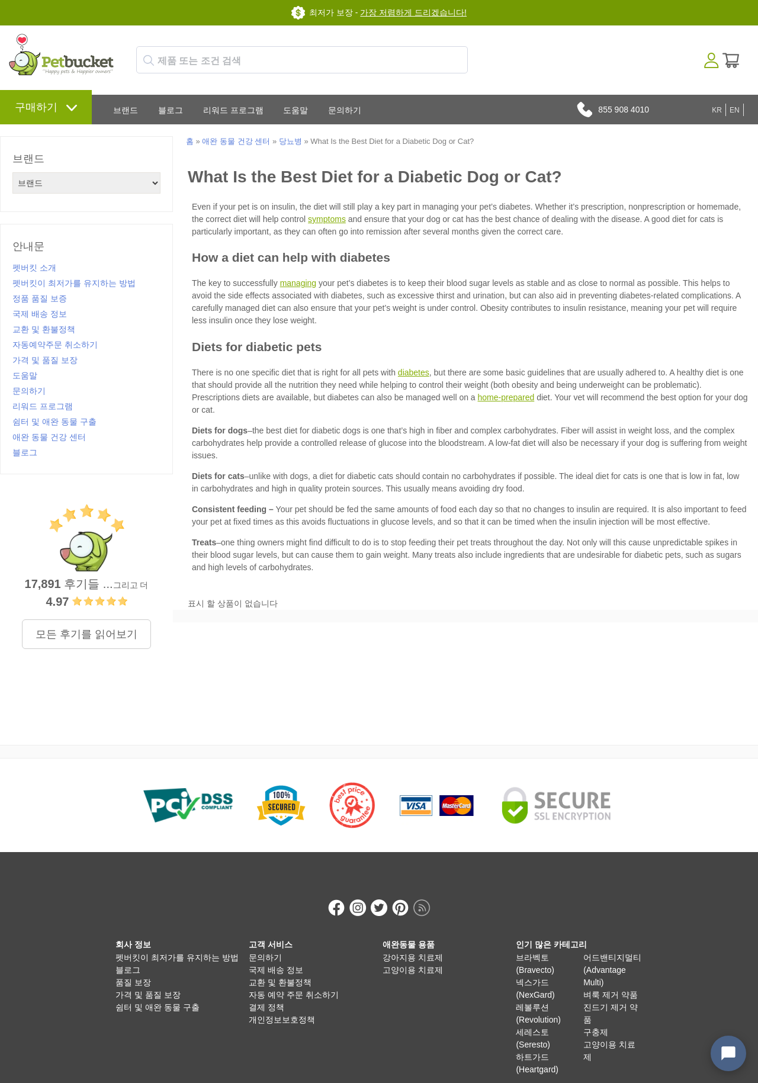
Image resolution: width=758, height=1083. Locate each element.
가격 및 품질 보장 (45, 360)
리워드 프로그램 (233, 110)
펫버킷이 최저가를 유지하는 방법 (74, 283)
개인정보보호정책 (282, 1007)
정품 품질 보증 (39, 298)
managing (298, 283)
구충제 (595, 1019)
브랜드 (125, 110)
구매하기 (36, 107)
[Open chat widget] (728, 1053)
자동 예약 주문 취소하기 (294, 982)
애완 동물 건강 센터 (49, 437)
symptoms (327, 219)
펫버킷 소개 (34, 267)
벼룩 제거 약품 (610, 982)
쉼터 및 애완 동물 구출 (54, 421)
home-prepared (506, 397)
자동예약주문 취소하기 (55, 344)
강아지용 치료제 (413, 945)
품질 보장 (133, 970)
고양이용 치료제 (413, 957)
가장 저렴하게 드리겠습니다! (413, 12)
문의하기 (344, 110)
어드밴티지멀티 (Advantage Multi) (612, 957)
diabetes (413, 372)
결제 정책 (266, 995)
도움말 (295, 110)
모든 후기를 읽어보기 (86, 634)
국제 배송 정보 (39, 314)
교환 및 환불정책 (43, 329)
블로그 (170, 110)
